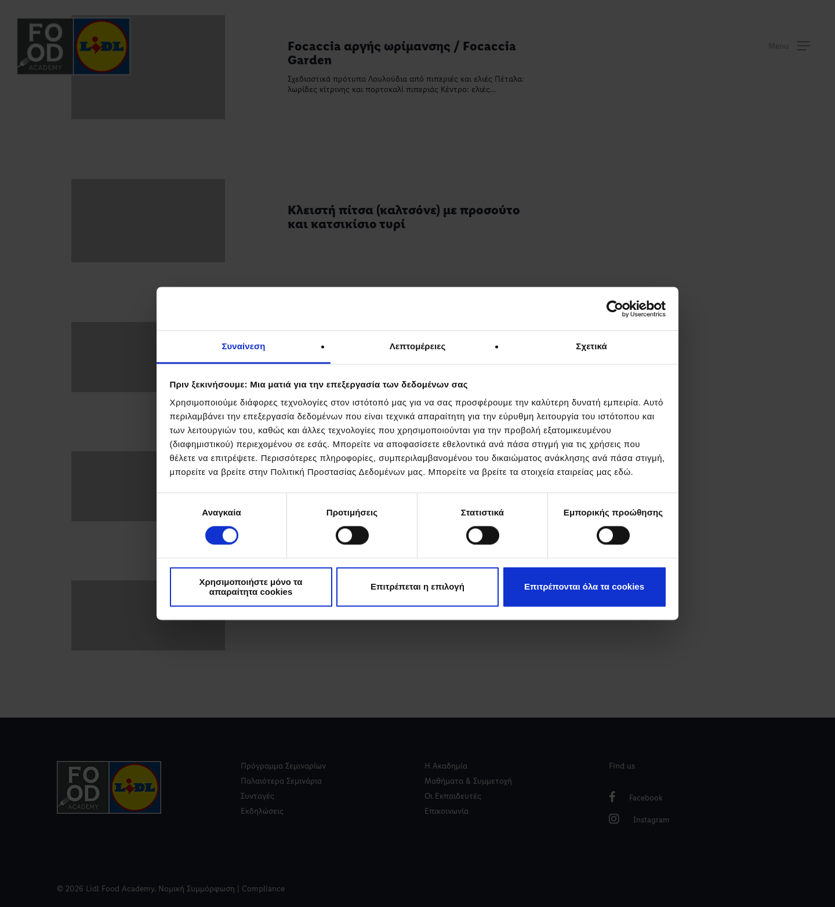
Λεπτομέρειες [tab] (418, 346)
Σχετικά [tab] (591, 346)
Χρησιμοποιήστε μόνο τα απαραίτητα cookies (250, 587)
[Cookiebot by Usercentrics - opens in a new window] (615, 308)
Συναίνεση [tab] (243, 346)
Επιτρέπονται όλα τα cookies (584, 587)
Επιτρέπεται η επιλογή (417, 587)
